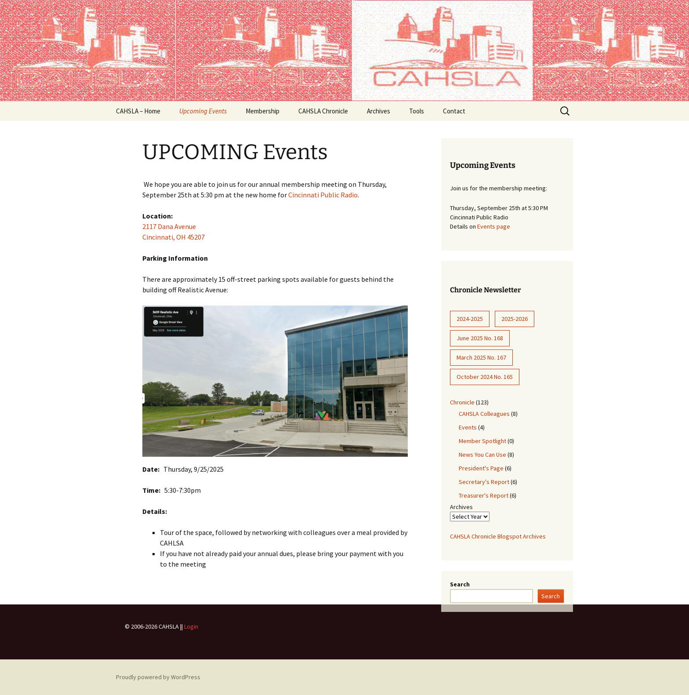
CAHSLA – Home (138, 111)
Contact (454, 111)
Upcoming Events (203, 111)
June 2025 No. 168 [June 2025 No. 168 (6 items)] (480, 338)
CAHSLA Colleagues (484, 414)
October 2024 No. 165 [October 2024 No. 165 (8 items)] (485, 377)
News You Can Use (482, 454)
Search (460, 584)
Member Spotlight (482, 441)
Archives (378, 111)
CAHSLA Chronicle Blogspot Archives (498, 536)
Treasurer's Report (483, 495)
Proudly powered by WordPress (158, 677)
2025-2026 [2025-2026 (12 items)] (514, 319)
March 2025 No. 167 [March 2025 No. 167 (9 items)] (481, 357)
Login (191, 626)
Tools (416, 111)
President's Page (481, 468)
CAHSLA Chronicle (323, 111)
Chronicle (462, 402)
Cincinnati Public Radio (323, 194)
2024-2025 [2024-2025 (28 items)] (470, 319)
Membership (262, 111)
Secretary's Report (484, 482)
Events (468, 427)
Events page (493, 226)
